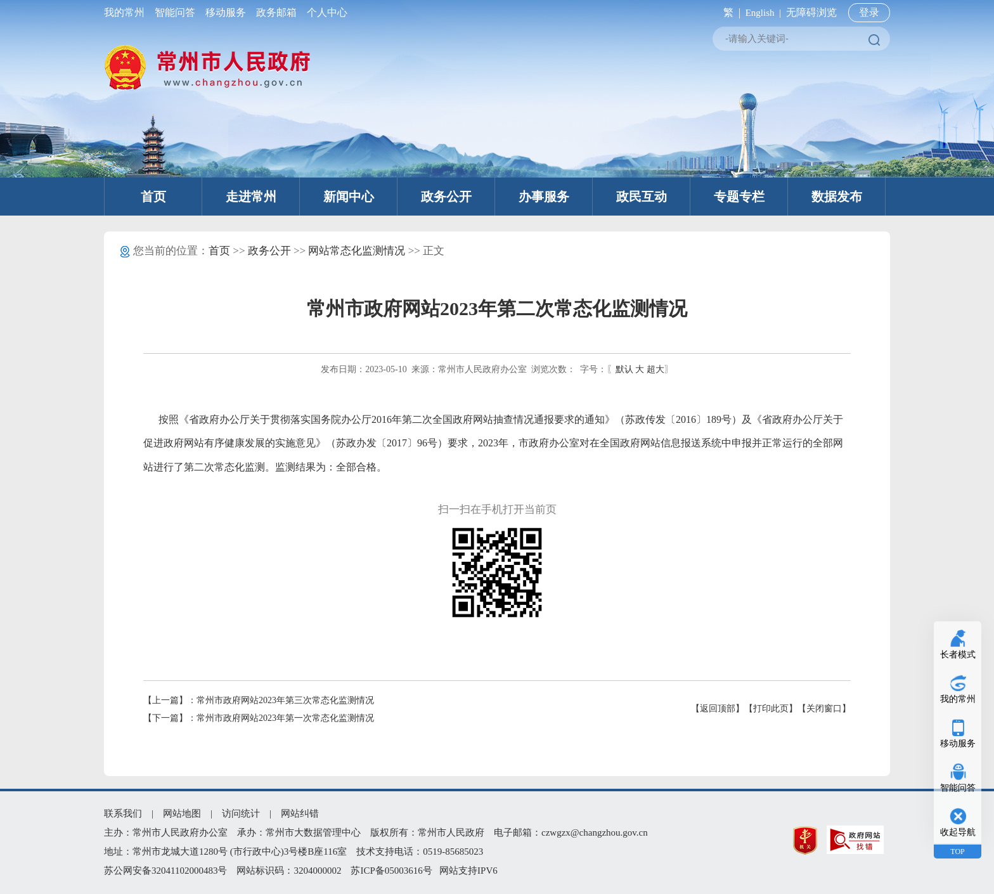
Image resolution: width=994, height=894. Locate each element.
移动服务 (225, 12)
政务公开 (446, 197)
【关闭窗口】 (824, 708)
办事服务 (544, 197)
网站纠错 (300, 813)
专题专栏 (739, 197)
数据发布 (836, 197)
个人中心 (324, 12)
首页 (153, 197)
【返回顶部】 (717, 708)
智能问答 (175, 12)
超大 (655, 369)
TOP (957, 851)
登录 (869, 12)
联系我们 (123, 813)
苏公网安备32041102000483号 (165, 870)
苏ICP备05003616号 (391, 870)
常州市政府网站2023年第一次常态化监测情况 (285, 718)
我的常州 (127, 12)
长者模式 (958, 654)
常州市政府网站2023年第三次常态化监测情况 (285, 700)
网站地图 (182, 813)
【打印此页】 (770, 708)
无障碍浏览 (811, 12)
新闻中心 (348, 197)
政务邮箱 (276, 12)
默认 (624, 369)
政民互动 (641, 197)
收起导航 (958, 832)
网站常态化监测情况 (356, 251)
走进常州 (251, 197)
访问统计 (241, 813)
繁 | (729, 12)
